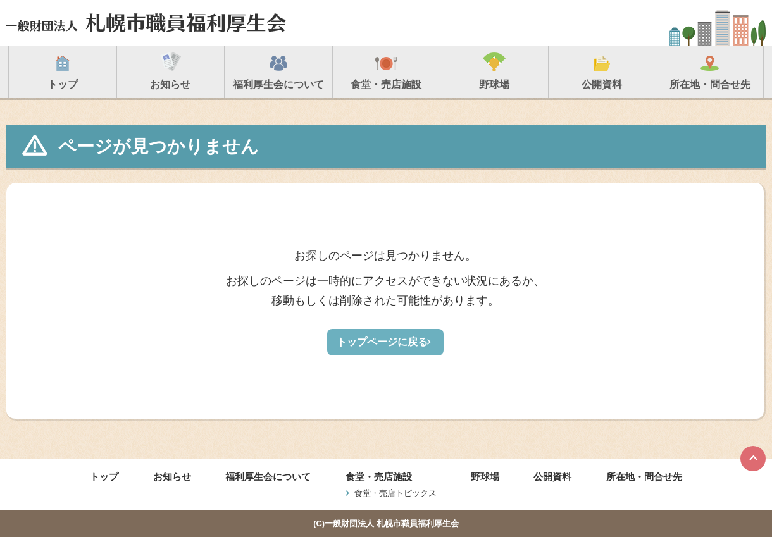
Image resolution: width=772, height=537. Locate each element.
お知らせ (172, 476)
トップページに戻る (382, 341)
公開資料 (552, 476)
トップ (104, 476)
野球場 (485, 476)
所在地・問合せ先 (644, 476)
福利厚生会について (268, 476)
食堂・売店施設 (379, 476)
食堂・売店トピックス (395, 493)
